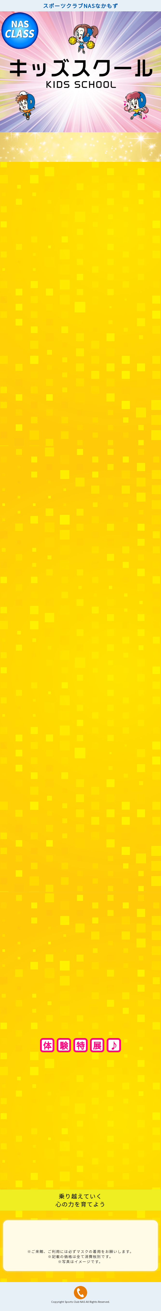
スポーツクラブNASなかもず (80, 5)
